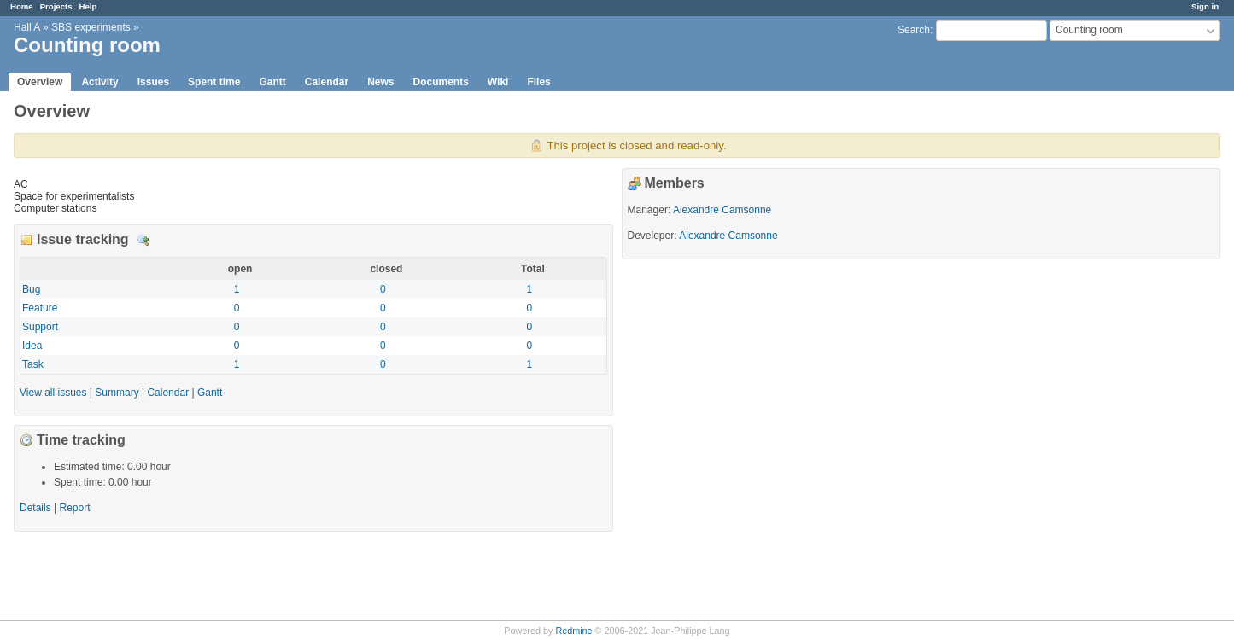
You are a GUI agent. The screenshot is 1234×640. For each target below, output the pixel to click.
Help (88, 6)
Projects (56, 6)
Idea (32, 346)
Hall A (27, 27)
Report (75, 508)
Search (914, 30)
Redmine (573, 630)
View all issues (53, 393)
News (380, 82)
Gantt (272, 82)
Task (33, 364)
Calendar (326, 82)
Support (40, 327)
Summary (116, 393)
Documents (441, 82)
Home (21, 6)
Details (143, 240)
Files (538, 82)
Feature (39, 308)
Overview (39, 82)
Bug (31, 289)
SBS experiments (91, 27)
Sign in (1205, 6)
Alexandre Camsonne (722, 210)
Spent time (214, 82)
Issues (153, 82)
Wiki (498, 82)
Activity (99, 82)
